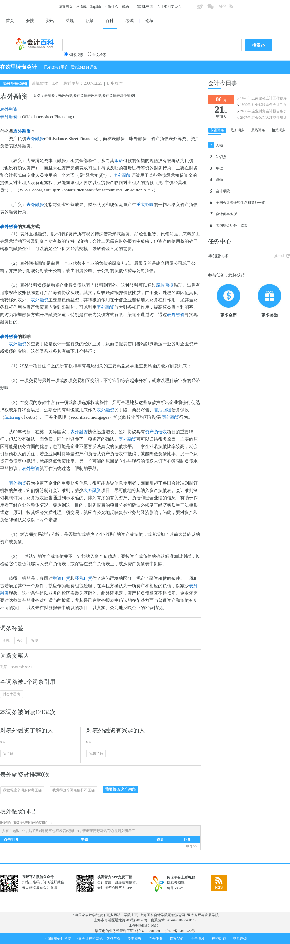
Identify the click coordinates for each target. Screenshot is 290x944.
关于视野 (134, 939)
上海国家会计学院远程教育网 (162, 915)
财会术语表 (11, 694)
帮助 (125, 6)
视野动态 (219, 939)
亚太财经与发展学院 (203, 915)
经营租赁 (83, 578)
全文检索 (99, 55)
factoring (12, 417)
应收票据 (165, 285)
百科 (109, 20)
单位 (219, 168)
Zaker (179, 888)
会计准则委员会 (169, 6)
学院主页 (131, 915)
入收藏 (81, 6)
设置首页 (66, 6)
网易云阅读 (176, 883)
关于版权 (198, 939)
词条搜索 (76, 55)
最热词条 (258, 130)
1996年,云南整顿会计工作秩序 (263, 98)
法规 (70, 20)
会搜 (30, 20)
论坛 (149, 20)
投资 (34, 641)
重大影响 (145, 204)
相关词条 (279, 130)
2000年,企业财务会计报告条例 (263, 111)
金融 (6, 641)
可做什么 (111, 6)
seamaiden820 (21, 667)
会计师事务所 (226, 214)
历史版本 (115, 83)
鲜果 (170, 888)
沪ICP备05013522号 (180, 931)
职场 (90, 20)
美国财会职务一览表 (232, 225)
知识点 (221, 157)
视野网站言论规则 (107, 831)
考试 (129, 20)
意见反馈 (240, 939)
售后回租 (162, 410)
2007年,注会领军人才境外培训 (263, 118)
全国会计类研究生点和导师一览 (240, 203)
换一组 (279, 256)
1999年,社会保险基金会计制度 (263, 105)
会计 (20, 641)
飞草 (3, 667)
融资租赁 (61, 578)
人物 (219, 145)
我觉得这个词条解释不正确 (73, 790)
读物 (219, 180)
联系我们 (177, 939)
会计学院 (223, 191)
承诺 (118, 160)
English (95, 6)
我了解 (8, 753)
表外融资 (9, 109)
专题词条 (217, 130)
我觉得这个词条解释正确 (22, 790)
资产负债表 (156, 431)
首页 (10, 20)
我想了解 (96, 753)
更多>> (191, 846)
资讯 (50, 20)
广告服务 (156, 939)
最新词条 (238, 130)
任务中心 (219, 241)
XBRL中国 (145, 6)
